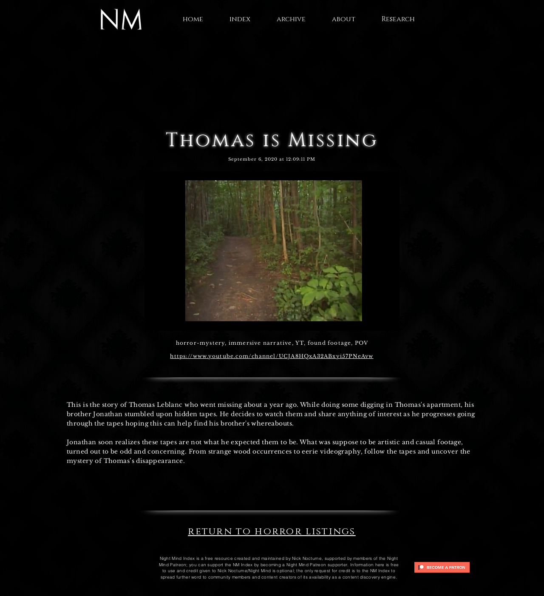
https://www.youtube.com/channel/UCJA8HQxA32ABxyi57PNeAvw (271, 356)
